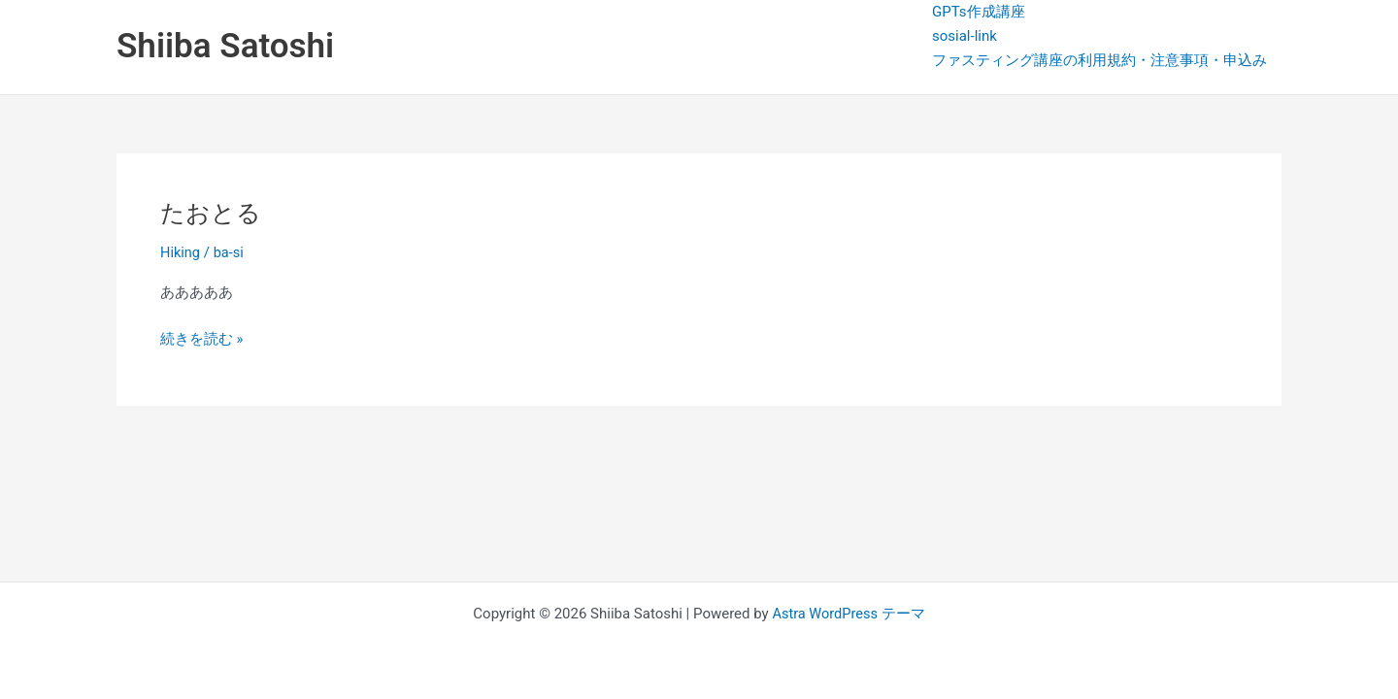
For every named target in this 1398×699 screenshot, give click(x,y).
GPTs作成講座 (978, 11)
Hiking (180, 252)
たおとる (212, 212)
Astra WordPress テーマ (849, 613)
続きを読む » (202, 337)
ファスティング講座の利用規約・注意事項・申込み (1099, 60)
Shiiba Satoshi (225, 46)
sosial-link (964, 36)
